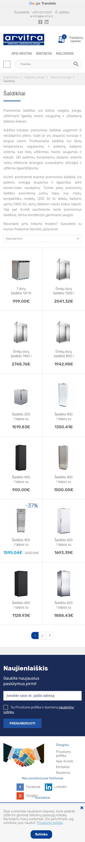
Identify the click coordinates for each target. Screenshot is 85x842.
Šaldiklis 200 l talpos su (21, 417)
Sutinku (41, 834)
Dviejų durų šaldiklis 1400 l (21, 354)
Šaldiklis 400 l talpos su (64, 417)
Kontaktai (44, 54)
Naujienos (65, 54)
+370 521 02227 (42, 12)
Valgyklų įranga (34, 77)
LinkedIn (60, 787)
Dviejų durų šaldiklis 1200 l (63, 291)
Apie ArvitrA (22, 54)
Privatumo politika (63, 754)
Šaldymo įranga (60, 77)
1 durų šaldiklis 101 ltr (21, 291)
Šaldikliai (9, 81)
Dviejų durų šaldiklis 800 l (64, 354)
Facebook (33, 787)
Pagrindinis (11, 77)
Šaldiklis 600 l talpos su (64, 542)
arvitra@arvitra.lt (41, 16)
